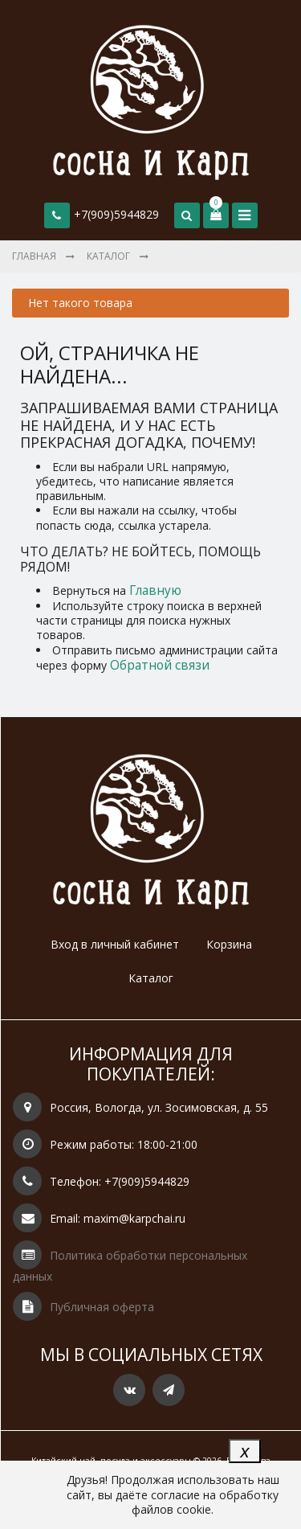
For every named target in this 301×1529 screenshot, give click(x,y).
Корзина (229, 944)
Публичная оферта (102, 1306)
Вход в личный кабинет (115, 944)
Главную (155, 590)
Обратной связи (159, 665)
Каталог (150, 978)
